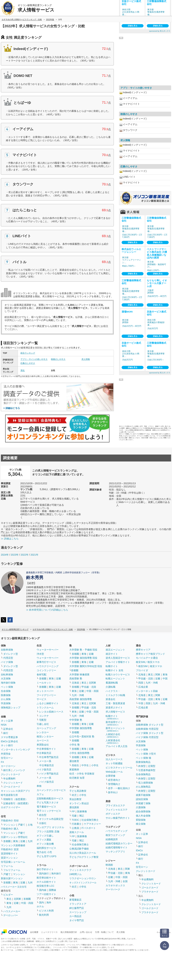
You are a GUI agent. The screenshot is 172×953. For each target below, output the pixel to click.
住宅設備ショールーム (13, 861)
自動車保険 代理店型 (147, 728)
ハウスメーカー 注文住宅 (13, 886)
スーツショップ (77, 912)
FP (73, 811)
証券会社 (8, 728)
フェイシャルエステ (117, 809)
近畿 (22, 841)
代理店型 (8, 657)
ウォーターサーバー (48, 649)
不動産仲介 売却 (10, 820)
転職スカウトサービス (118, 674)
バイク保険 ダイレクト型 (149, 733)
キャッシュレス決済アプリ (15, 790)
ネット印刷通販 (114, 763)
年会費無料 (9, 778)
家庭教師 (74, 769)
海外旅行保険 (8, 682)
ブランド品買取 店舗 (48, 831)
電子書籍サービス (46, 806)
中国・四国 (27, 903)
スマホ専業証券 (9, 737)
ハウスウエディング (117, 831)
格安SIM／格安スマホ (148, 662)
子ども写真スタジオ (48, 802)
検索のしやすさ (58, 359)
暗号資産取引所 (9, 795)
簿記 (81, 815)
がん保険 (6, 699)
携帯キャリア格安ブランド (150, 653)
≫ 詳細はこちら (10, 538)
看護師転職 (112, 682)
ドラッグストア (77, 903)
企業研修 (110, 775)
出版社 (42, 823)
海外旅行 (56, 873)
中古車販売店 (44, 753)
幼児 (74, 795)
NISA (4, 724)
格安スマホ (156, 666)
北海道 (75, 682)
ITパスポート (88, 828)
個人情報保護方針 (68, 932)
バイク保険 (7, 662)
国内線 (42, 890)
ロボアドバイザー (10, 807)
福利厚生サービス (46, 848)
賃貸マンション (9, 857)
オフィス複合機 (45, 843)
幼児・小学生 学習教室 (81, 773)
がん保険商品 (143, 786)
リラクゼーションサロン (82, 878)
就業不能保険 (143, 795)
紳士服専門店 (76, 908)
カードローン (8, 766)
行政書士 (76, 823)
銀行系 (7, 770)
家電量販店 (75, 899)
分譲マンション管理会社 (14, 837)
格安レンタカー (45, 736)
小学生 (95, 765)
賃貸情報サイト (9, 853)
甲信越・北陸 (88, 686)
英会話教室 (75, 799)
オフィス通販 (44, 839)
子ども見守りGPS (46, 856)
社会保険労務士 (90, 819)
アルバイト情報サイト (118, 662)
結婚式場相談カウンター (119, 843)
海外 (48, 902)
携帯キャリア (143, 649)
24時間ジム (75, 874)
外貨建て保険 (143, 803)
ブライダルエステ (115, 805)
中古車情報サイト (46, 748)
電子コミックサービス (49, 810)
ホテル (40, 906)
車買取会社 (43, 744)
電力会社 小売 (44, 852)
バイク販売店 (44, 769)
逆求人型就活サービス (118, 657)
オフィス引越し (45, 835)
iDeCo (139, 850)
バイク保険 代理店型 (147, 737)
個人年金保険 (143, 815)
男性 (23, 370)
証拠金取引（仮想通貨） (16, 803)
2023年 (15, 554)
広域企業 (143, 686)
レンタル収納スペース (51, 711)
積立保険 (141, 823)
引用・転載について (104, 932)
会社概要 (34, 932)
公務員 (75, 828)
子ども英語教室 (77, 790)
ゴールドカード (11, 786)
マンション (9, 824)
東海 (15, 841)
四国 (140, 682)
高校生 (75, 765)
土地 (30, 824)
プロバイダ (142, 670)
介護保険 (141, 807)
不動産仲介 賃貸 (10, 849)
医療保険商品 (143, 762)
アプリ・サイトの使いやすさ (34, 359)
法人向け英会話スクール (82, 852)
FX (2, 762)
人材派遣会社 (113, 741)
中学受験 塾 (75, 719)
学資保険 (6, 703)
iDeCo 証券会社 (9, 741)
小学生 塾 (74, 744)
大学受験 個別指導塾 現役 (83, 657)
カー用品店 (75, 916)
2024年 (5, 554)
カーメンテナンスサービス (51, 790)
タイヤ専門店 (76, 920)
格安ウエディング (115, 835)
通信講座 (74, 807)
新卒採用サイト (114, 723)
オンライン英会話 (79, 803)
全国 (125, 881)
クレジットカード (10, 774)
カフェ (40, 794)
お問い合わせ (86, 932)
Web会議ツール (114, 771)
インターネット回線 (147, 691)
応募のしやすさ (28, 363)
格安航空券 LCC (45, 885)
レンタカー (43, 732)
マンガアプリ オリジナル (50, 827)
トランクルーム (45, 707)
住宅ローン (7, 757)
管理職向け (114, 784)
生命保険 (6, 691)
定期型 (151, 766)
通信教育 (74, 761)
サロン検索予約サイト (118, 818)
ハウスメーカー (11, 911)
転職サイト (112, 666)
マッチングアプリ (115, 851)
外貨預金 (6, 753)
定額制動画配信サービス (50, 798)
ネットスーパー (45, 691)
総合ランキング (28, 353)
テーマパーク (113, 889)
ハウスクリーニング (48, 666)
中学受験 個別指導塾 (80, 728)
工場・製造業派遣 (115, 703)
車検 (39, 786)
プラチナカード (149, 891)
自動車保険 (7, 649)
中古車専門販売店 (49, 757)
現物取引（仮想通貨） (15, 799)
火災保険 (6, 678)
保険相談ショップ (10, 707)
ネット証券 (7, 720)
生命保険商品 (143, 774)
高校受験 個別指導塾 (80, 699)
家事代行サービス (46, 662)
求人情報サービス (115, 711)
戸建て (21, 824)
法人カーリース (114, 759)
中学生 (85, 765)
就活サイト (112, 653)
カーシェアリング (46, 728)
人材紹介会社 (113, 735)
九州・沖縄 (78, 695)
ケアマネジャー (92, 823)
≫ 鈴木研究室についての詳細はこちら (47, 609)
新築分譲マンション (12, 878)
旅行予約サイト (45, 869)
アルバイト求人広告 (117, 746)
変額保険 (141, 819)
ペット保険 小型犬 (146, 753)
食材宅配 (41, 674)
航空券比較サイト (46, 877)
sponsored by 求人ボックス (159, 31)
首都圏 (7, 841)
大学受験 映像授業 (79, 674)
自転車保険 (7, 674)
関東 (127, 868)
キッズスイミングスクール (82, 882)
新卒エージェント (115, 729)
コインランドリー (46, 670)
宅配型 (42, 719)
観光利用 (44, 914)
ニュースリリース (49, 932)
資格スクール (76, 832)
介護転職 (110, 686)
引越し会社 (43, 724)
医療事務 (82, 811)
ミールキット (44, 682)
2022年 (24, 554)
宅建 (74, 815)
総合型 (42, 815)
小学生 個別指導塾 (79, 753)
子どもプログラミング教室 (84, 857)
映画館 (109, 864)
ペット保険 (7, 686)
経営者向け (114, 780)
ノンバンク (19, 770)
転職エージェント (115, 678)
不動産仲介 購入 (10, 828)
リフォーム (7, 866)
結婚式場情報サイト (117, 847)
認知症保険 (142, 799)
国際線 (52, 890)
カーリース (43, 740)
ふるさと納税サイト (48, 703)
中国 (165, 678)
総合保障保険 (143, 811)
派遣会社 (110, 699)
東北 (8, 898)
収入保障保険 (145, 782)
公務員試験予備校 (79, 848)
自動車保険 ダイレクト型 (149, 724)
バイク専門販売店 (49, 773)
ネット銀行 (7, 745)
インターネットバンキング (15, 749)
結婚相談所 (112, 839)
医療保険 (6, 695)
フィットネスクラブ (80, 870)
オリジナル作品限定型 (51, 819)
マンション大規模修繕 (13, 845)
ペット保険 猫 (143, 757)
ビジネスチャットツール (119, 767)
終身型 (142, 766)
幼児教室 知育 (77, 777)
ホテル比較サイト (46, 881)
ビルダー (8, 894)
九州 (30, 841)
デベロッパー (10, 915)
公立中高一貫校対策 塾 (81, 736)
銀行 (5, 733)
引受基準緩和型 (146, 770)
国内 (41, 902)
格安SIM (143, 666)
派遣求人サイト (114, 707)
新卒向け (113, 792)
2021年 (34, 554)
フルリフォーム (11, 870)
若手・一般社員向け (119, 788)
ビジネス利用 (46, 910)
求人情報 (85, 359)
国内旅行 (44, 873)
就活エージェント (115, 649)
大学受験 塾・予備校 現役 (83, 649)
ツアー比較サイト (46, 894)
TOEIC (75, 819)
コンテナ (44, 715)
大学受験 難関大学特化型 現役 (85, 666)
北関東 (17, 898)
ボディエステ (113, 813)
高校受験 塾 (75, 678)
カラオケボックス (115, 885)
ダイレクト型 (10, 653)
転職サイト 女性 (114, 670)
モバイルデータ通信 (147, 657)
